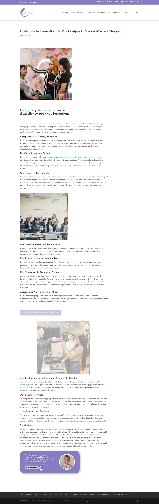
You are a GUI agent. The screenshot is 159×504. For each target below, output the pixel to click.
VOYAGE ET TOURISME (41, 494)
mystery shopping (97, 177)
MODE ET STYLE (107, 494)
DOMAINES (102, 12)
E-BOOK (127, 494)
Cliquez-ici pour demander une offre (40, 312)
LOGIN (110, 2)
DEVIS (127, 12)
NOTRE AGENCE (77, 12)
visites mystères (26, 385)
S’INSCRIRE (101, 2)
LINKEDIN (124, 2)
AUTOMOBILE (54, 494)
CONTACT (135, 12)
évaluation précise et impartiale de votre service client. (70, 157)
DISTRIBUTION (74, 494)
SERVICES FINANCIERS (26, 494)
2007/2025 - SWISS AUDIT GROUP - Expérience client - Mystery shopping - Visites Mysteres (56, 501)
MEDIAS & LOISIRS (95, 494)
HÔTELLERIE (83, 494)
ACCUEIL (65, 12)
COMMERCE (63, 494)
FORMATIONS (117, 12)
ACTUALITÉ (134, 2)
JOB (116, 2)
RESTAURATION (118, 494)
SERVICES (90, 12)
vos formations (58, 113)
